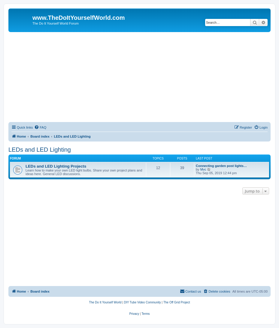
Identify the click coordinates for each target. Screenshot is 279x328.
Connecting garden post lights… (221, 166)
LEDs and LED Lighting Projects (56, 166)
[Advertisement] (139, 77)
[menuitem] (40, 127)
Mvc (203, 169)
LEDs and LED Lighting (39, 149)
